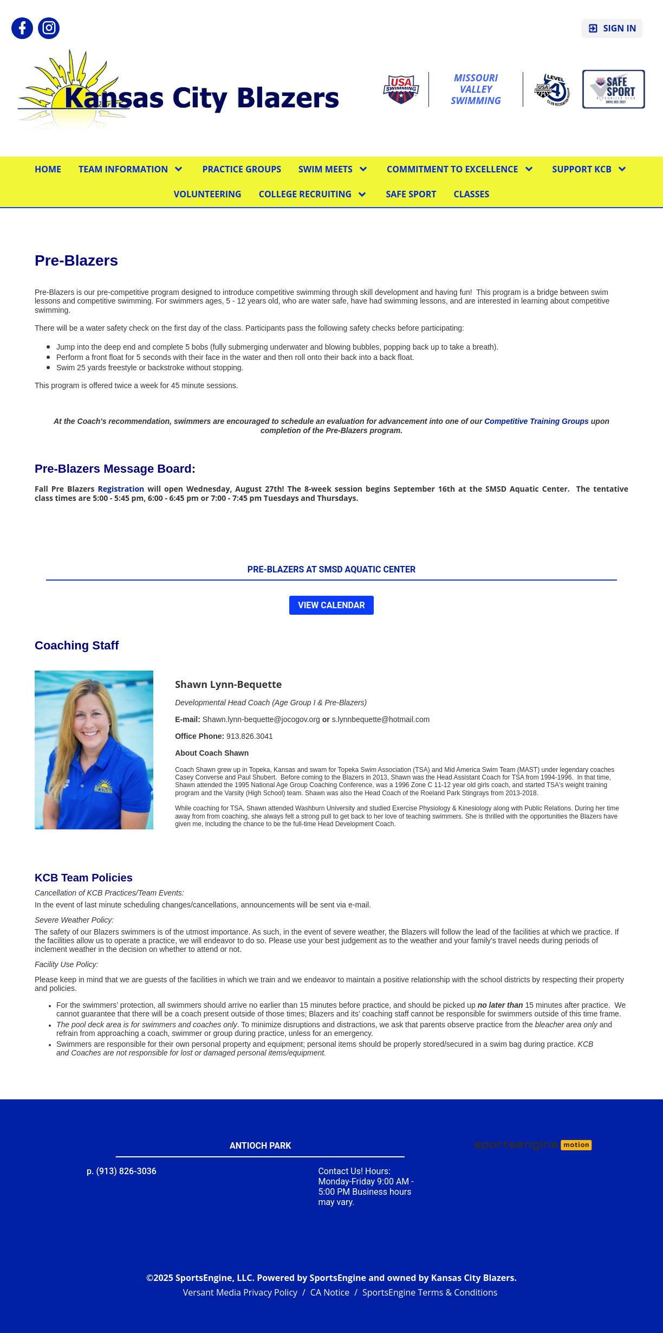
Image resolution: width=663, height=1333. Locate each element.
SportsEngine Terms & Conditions (429, 1292)
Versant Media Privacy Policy (240, 1292)
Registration (121, 489)
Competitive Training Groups (536, 421)
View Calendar (331, 605)
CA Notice (329, 1292)
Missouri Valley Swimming (476, 89)
